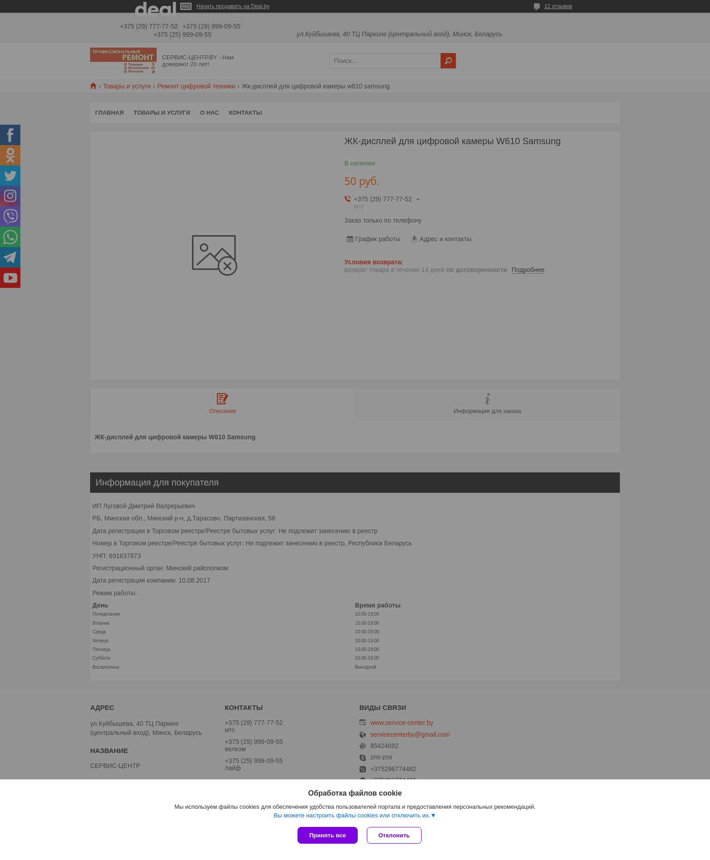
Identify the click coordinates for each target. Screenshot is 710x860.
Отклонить (394, 835)
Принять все (327, 835)
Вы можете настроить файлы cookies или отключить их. (351, 815)
